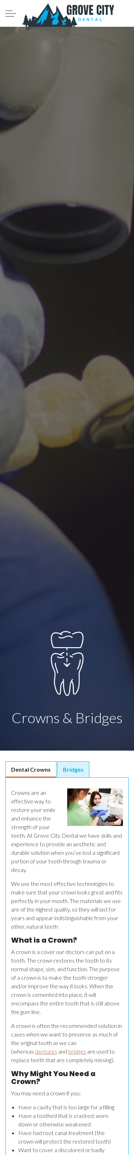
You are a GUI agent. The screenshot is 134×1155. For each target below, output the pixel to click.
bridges (77, 1051)
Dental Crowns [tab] (31, 769)
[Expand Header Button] (10, 13)
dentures (46, 1051)
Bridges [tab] (73, 769)
